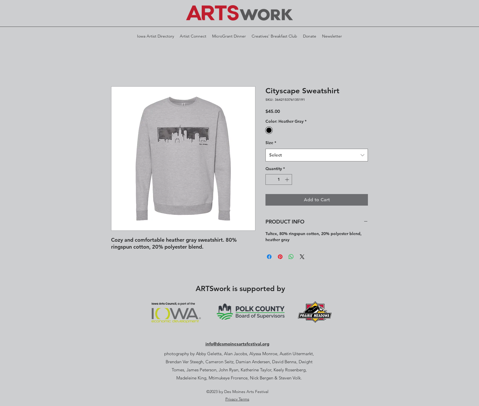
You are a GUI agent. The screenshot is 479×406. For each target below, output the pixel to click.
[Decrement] (270, 179)
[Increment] (287, 179)
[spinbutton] (279, 179)
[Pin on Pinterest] (280, 256)
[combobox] (316, 155)
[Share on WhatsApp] (291, 256)
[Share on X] (302, 256)
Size (270, 142)
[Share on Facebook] (269, 256)
